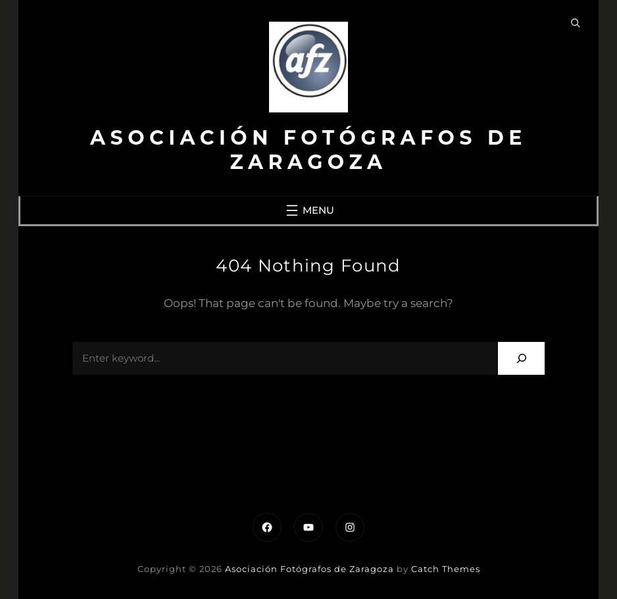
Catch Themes (445, 568)
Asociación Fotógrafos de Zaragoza (308, 150)
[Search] (521, 358)
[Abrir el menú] (308, 210)
